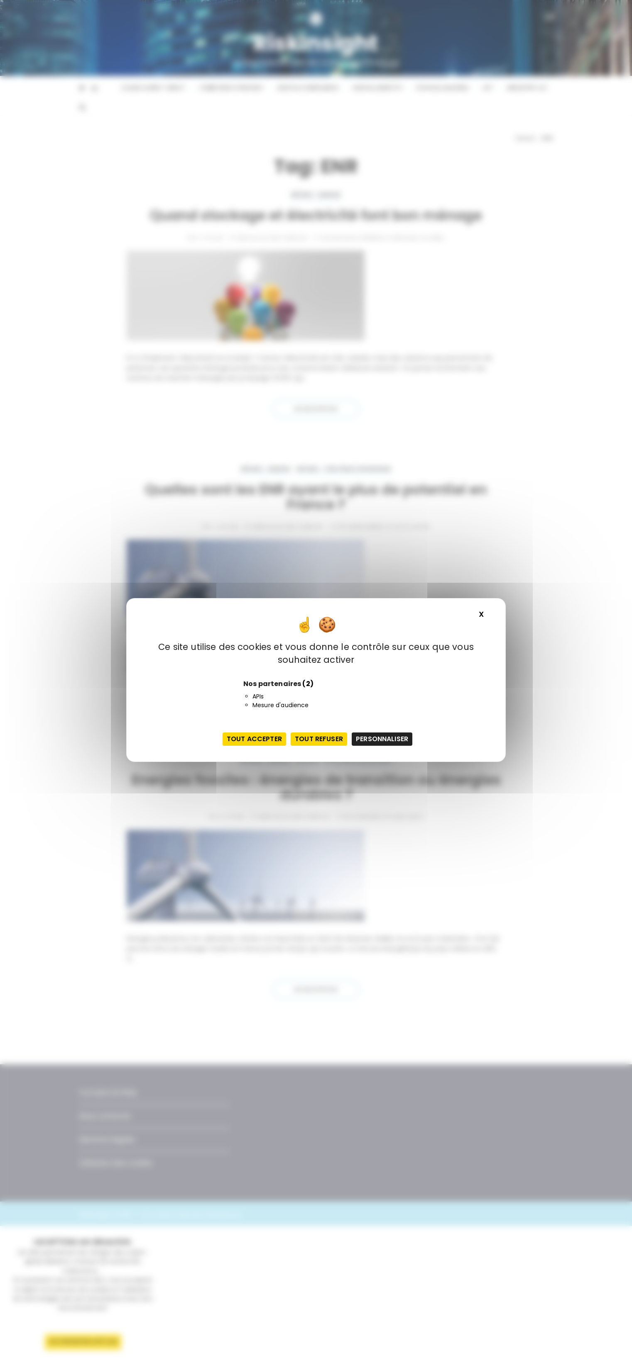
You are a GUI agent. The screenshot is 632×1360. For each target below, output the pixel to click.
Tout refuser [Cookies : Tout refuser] (319, 739)
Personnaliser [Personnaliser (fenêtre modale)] (382, 739)
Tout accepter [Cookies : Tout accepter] (254, 739)
